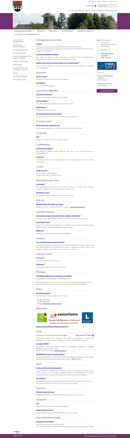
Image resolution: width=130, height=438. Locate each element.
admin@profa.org (60, 350)
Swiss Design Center (43, 222)
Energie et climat (19, 53)
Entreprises (68, 31)
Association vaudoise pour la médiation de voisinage (53, 276)
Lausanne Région (42, 101)
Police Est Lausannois (43, 293)
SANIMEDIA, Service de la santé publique (50, 354)
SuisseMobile (40, 378)
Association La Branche (44, 94)
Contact (105, 1)
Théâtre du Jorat (41, 170)
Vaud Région (40, 83)
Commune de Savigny (24, 31)
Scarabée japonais (20, 76)
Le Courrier (40, 258)
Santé (15, 73)
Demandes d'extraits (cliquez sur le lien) (49, 204)
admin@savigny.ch (107, 54)
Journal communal (20, 61)
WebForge (39, 231)
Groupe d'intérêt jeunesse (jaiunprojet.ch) (50, 242)
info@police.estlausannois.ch (52, 303)
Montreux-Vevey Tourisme (45, 392)
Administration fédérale (44, 148)
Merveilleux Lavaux (42, 192)
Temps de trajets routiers (44, 410)
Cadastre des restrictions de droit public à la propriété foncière (57, 63)
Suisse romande (41, 76)
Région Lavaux (41, 107)
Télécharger (85, 335)
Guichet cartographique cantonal (47, 54)
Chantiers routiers (20, 50)
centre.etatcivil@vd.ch (77, 207)
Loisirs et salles (85, 31)
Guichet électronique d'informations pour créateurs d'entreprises (58, 216)
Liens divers (17, 65)
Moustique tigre (19, 79)
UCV (37, 137)
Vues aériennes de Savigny (45, 421)
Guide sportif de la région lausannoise (49, 368)
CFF (37, 403)
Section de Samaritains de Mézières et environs (52, 326)
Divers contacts (106, 58)
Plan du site (113, 1)
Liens (98, 1)
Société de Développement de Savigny (49, 114)
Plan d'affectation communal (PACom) (20, 69)
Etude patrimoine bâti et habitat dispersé (22, 57)
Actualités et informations (27, 34)
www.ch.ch (40, 157)
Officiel (41, 31)
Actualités (92, 1)
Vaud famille (40, 184)
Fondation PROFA (42, 344)
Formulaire (104, 56)
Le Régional (40, 264)
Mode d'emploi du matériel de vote (47, 125)
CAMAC (39, 44)
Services (54, 31)
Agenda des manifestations (19, 46)
